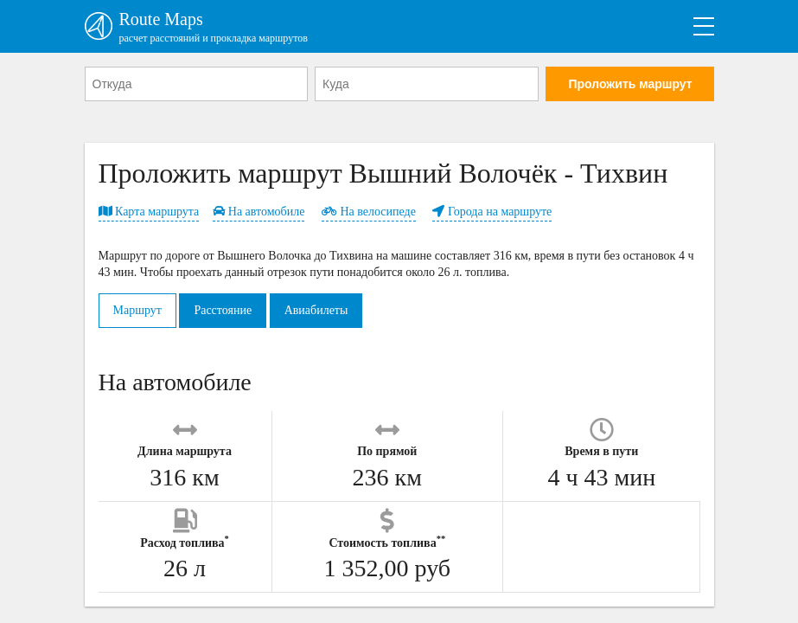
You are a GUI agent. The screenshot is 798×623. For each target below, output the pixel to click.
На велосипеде (369, 211)
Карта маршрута (149, 211)
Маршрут (137, 310)
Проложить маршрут (630, 84)
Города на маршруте (492, 211)
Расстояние (223, 310)
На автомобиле (258, 211)
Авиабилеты (316, 310)
